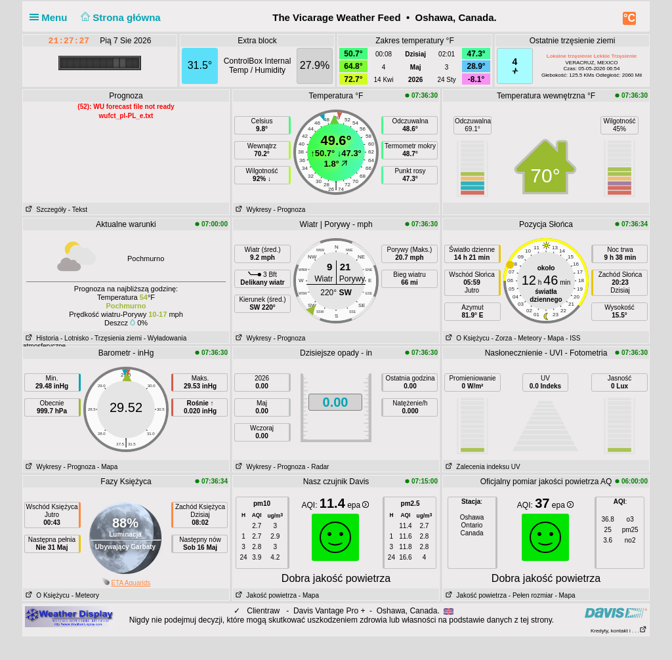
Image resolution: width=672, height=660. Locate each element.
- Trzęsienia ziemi (116, 338)
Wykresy (252, 209)
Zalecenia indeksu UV (481, 466)
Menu (51, 17)
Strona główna (119, 17)
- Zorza (502, 338)
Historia (40, 338)
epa (358, 505)
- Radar (318, 466)
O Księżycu (466, 338)
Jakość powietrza (265, 595)
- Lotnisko (74, 338)
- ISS (573, 338)
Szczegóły (44, 209)
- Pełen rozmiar (531, 595)
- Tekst (77, 209)
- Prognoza (289, 209)
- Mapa (553, 338)
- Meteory (527, 338)
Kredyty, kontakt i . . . (619, 631)
